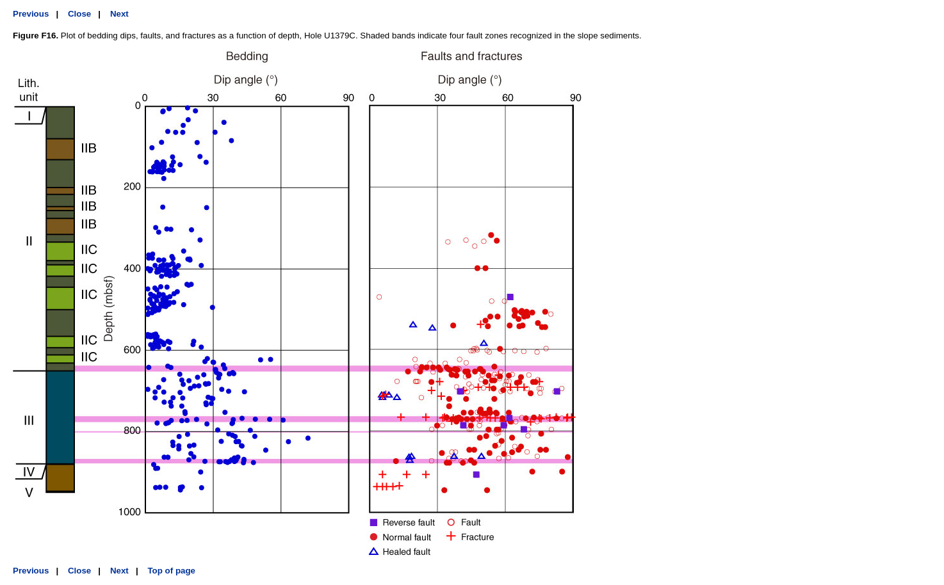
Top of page (171, 570)
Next (119, 14)
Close (79, 14)
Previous (31, 14)
